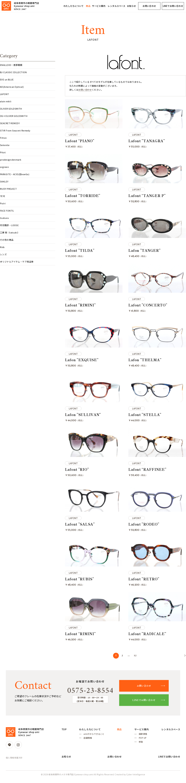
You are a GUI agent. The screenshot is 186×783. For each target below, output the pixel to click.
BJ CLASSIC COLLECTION (13, 72)
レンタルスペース (116, 5)
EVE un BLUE (7, 79)
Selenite (4, 145)
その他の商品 (7, 239)
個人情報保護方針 (14, 760)
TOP (64, 732)
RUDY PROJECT (8, 188)
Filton (3, 137)
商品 (88, 5)
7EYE (2, 196)
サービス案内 (98, 5)
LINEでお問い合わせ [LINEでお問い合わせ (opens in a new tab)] (173, 5)
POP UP (142, 741)
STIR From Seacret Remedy (15, 130)
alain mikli (5, 101)
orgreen (4, 166)
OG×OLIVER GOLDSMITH (13, 115)
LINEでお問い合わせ (145, 703)
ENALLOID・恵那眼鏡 (11, 64)
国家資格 (143, 737)
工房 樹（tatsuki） (10, 232)
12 (135, 658)
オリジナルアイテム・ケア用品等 (16, 261)
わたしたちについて (74, 5)
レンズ (3, 254)
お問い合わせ (149, 5)
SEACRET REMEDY (10, 123)
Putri (3, 203)
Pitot (3, 152)
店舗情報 (88, 741)
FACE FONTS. (7, 210)
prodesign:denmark (10, 159)
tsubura (4, 217)
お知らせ (131, 5)
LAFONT (4, 94)
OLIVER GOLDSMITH (11, 108)
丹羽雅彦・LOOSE (9, 225)
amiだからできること (94, 737)
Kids (2, 247)
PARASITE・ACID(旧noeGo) (14, 174)
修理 (141, 745)
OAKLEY (4, 181)
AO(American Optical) (12, 86)
